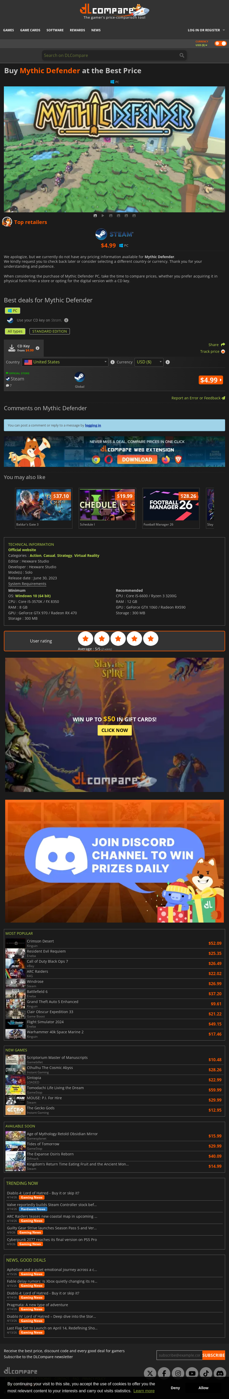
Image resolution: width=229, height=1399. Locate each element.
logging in (93, 425)
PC (12, 310)
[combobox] (65, 362)
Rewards (77, 30)
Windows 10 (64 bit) (33, 595)
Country (13, 362)
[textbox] (43, 362)
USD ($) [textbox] (144, 362)
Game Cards (30, 30)
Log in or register (204, 30)
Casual (49, 555)
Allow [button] (203, 1388)
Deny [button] (175, 1388)
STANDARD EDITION (49, 331)
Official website (22, 549)
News (96, 30)
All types (15, 331)
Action (35, 555)
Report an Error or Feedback (198, 397)
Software (55, 30)
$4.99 (210, 380)
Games (8, 30)
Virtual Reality (86, 555)
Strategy (64, 555)
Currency (124, 362)
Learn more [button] (144, 1391)
